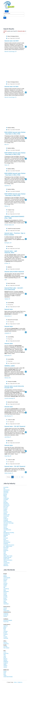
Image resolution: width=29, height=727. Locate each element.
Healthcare (5, 518)
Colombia (5, 631)
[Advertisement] (13, 66)
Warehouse (5, 565)
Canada (5, 608)
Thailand (5, 665)
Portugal (5, 595)
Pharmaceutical (6, 542)
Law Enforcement (7, 529)
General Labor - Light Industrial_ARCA (10, 251)
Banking (5, 494)
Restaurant (5, 550)
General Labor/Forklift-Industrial (14, 271)
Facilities (5, 509)
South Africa (6, 643)
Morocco (5, 642)
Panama (5, 616)
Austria (4, 575)
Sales (4, 553)
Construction (6, 498)
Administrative (6, 490)
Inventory (5, 525)
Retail (4, 551)
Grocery (5, 517)
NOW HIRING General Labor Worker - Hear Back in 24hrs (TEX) (15, 133)
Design (4, 501)
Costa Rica (5, 613)
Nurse (4, 539)
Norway (5, 592)
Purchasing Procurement (8, 545)
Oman (4, 672)
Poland (4, 594)
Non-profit (5, 538)
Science (5, 554)
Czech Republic (6, 577)
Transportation (6, 562)
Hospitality (5, 520)
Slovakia (5, 599)
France (4, 581)
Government (6, 516)
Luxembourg (6, 588)
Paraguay (5, 634)
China (4, 652)
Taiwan (4, 664)
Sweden (5, 602)
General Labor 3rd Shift (11, 86)
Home (15, 682)
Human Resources (7, 521)
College (5, 496)
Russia (4, 598)
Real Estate (5, 547)
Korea (4, 657)
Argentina (5, 625)
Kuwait (4, 671)
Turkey (4, 675)
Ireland (4, 586)
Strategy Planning (7, 557)
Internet (5, 527)
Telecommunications (7, 560)
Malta (4, 590)
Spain (4, 601)
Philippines (5, 661)
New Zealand (6, 647)
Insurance (5, 524)
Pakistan (5, 660)
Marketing (5, 535)
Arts (4, 488)
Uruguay (5, 636)
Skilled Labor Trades (7, 556)
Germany (5, 583)
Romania (5, 597)
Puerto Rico (5, 621)
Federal (5, 513)
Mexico (4, 609)
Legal (4, 531)
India (4, 654)
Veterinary (5, 564)
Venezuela (5, 638)
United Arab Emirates (8, 676)
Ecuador (5, 632)
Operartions (5, 540)
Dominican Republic (7, 620)
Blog (7, 11)
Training (5, 561)
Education (5, 502)
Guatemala (5, 614)
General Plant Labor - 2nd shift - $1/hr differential (14, 288)
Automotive (5, 492)
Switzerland (5, 603)
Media (4, 536)
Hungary (5, 584)
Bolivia (4, 627)
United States (6, 610)
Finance (5, 510)
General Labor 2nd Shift (11, 41)
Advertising (5, 491)
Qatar (4, 673)
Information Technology (8, 523)
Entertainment (6, 505)
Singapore (5, 663)
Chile (4, 630)
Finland (5, 580)
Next (22, 477)
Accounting (5, 487)
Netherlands (6, 591)
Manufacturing (6, 534)
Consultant (5, 499)
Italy (4, 587)
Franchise (5, 512)
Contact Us (19, 682)
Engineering (6, 503)
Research (5, 549)
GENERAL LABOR (9, 366)
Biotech (5, 495)
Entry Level (5, 506)
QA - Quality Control (7, 546)
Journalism (5, 528)
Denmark (5, 579)
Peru (4, 635)
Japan (4, 656)
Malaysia (5, 658)
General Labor (8, 309)
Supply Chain (6, 558)
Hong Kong (5, 653)
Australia (5, 646)
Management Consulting (8, 532)
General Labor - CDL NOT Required (14, 426)
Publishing (5, 543)
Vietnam (5, 667)
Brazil (4, 628)
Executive (5, 507)
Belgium (5, 576)
